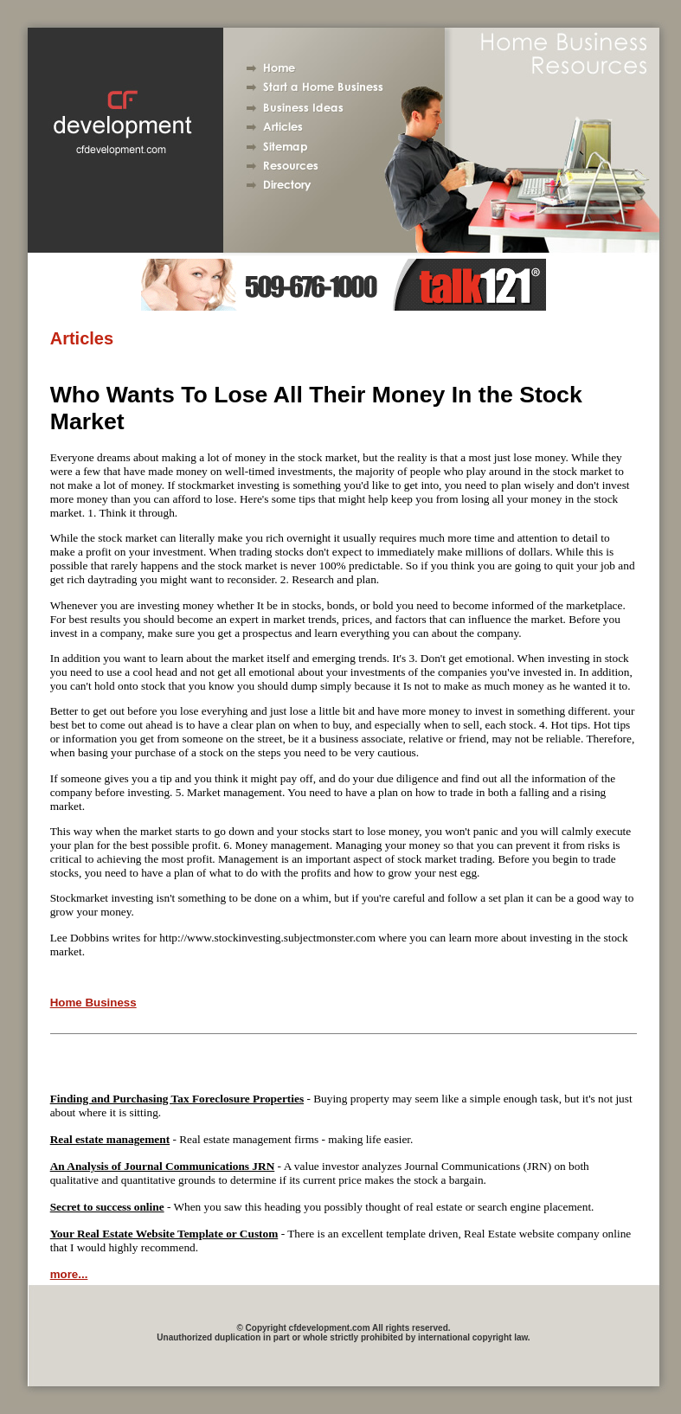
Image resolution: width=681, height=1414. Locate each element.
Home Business (93, 1002)
